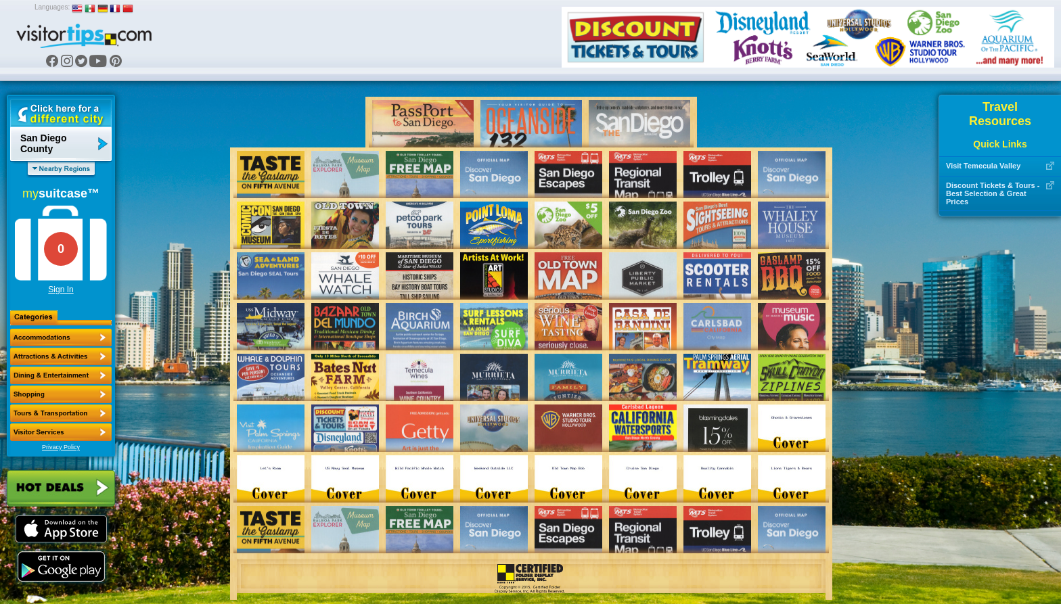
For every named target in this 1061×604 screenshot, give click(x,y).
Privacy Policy (61, 447)
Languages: (52, 7)
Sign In (60, 289)
